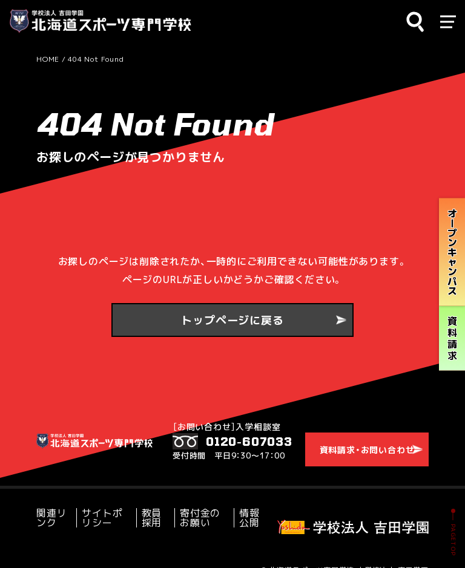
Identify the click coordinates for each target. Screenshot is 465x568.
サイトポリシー (104, 506)
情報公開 (243, 506)
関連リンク (54, 506)
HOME (47, 59)
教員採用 (151, 506)
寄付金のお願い (198, 506)
